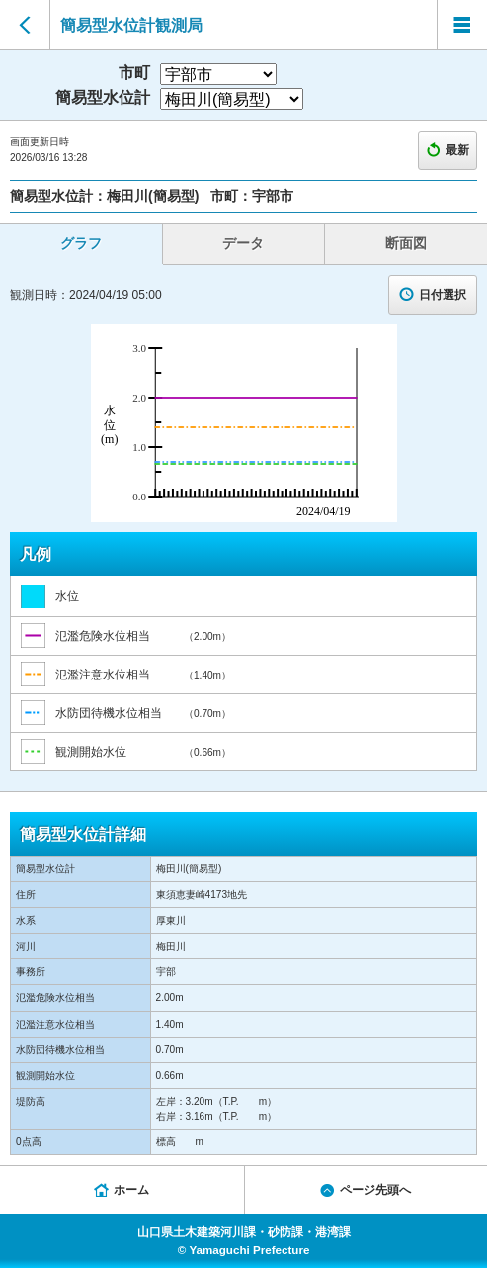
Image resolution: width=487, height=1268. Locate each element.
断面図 (406, 243)
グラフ (81, 243)
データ (243, 243)
